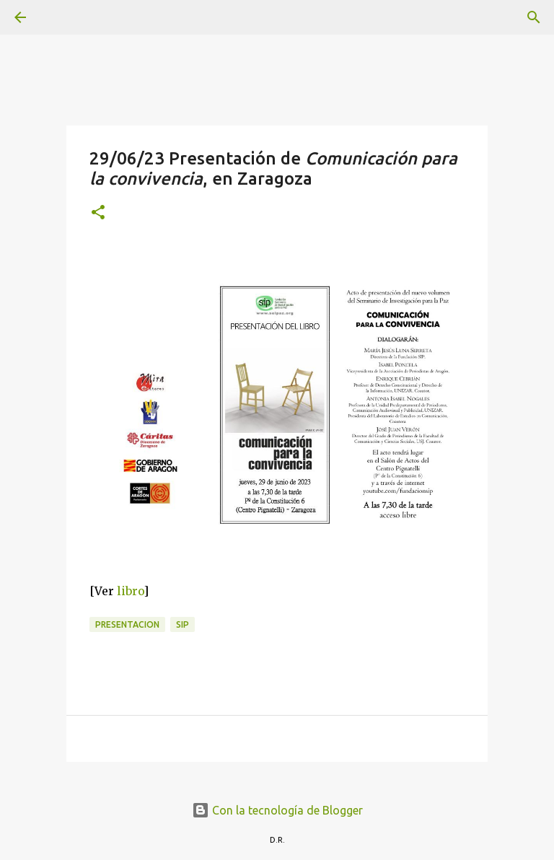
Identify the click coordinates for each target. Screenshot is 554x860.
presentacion (127, 624)
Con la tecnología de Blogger (277, 810)
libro (130, 591)
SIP (182, 624)
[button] (98, 213)
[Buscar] (60, 17)
